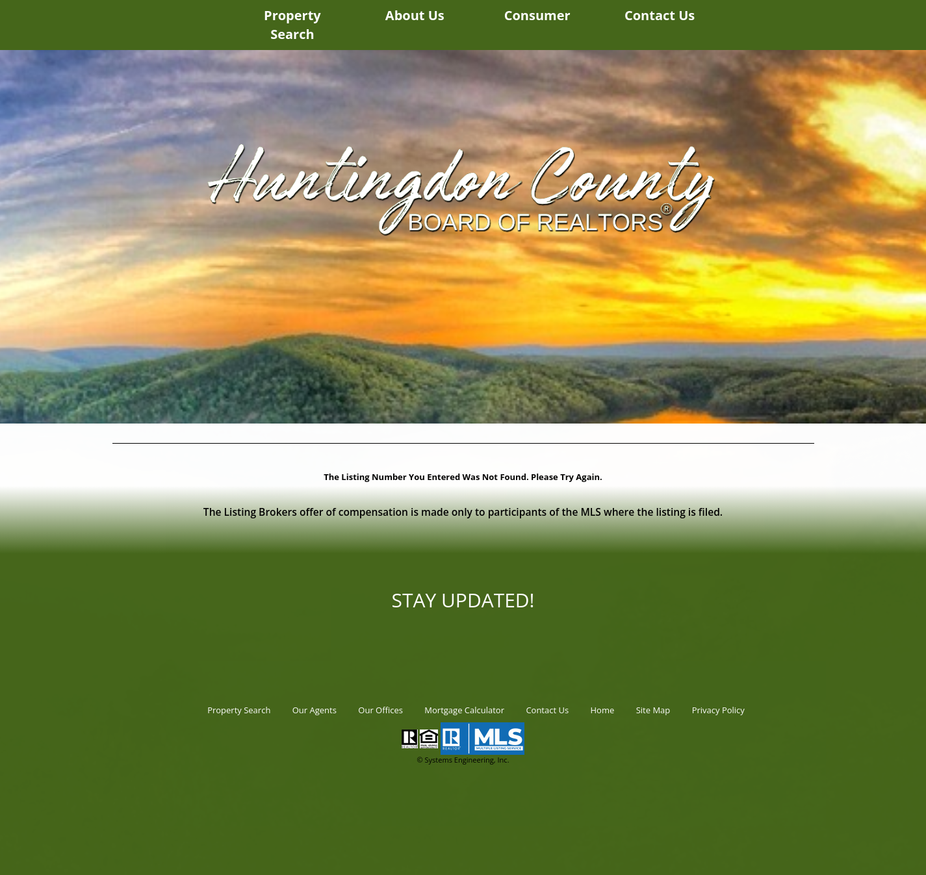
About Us (414, 15)
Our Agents (314, 710)
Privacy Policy (718, 710)
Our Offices (380, 710)
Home (603, 710)
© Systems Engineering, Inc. (463, 760)
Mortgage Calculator (464, 710)
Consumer (537, 15)
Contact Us (659, 15)
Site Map (653, 710)
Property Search (292, 24)
